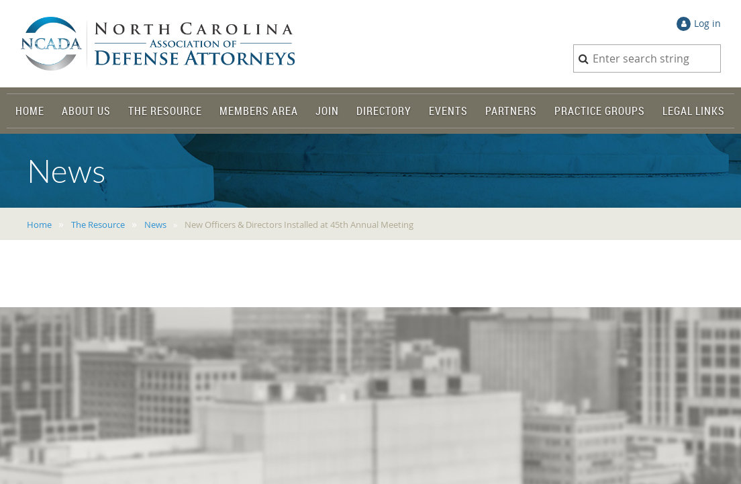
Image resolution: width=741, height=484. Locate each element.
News (155, 224)
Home (39, 224)
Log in (707, 23)
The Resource (98, 224)
